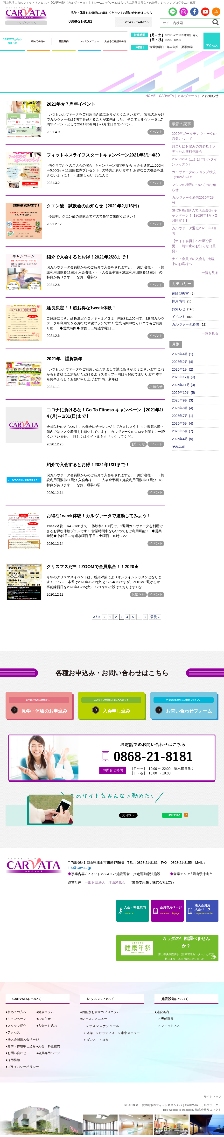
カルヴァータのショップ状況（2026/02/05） (194, 174)
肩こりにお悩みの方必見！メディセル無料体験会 (194, 148)
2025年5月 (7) (182, 431)
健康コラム (46, 1013)
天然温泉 (167, 1020)
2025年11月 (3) (183, 385)
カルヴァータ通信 (185, 324)
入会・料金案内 (49, 1048)
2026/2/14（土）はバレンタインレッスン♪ (194, 161)
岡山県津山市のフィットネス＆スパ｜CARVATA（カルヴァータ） (178, 1107)
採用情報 (178, 301)
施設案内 (64, 41)
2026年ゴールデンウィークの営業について (194, 135)
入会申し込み (47, 1027)
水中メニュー (130, 1034)
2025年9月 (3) (182, 400)
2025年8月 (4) (182, 408)
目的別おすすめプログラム (101, 1013)
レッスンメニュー (89, 41)
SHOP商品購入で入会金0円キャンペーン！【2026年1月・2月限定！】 (194, 215)
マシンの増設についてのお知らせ (194, 187)
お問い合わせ (16, 1055)
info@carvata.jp (79, 870)
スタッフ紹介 (16, 1027)
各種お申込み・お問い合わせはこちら (112, 674)
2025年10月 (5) (183, 392)
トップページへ (26, 23)
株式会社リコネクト (208, 1111)
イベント (156, 132)
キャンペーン (16, 1020)
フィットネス (170, 1027)
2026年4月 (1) (182, 354)
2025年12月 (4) (183, 377)
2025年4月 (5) (182, 439)
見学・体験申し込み (21, 1048)
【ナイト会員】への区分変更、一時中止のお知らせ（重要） (194, 246)
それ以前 (178, 446)
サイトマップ (212, 1098)
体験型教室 (180, 293)
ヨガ (105, 1041)
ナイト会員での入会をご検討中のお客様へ (194, 261)
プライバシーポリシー (23, 1068)
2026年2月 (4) (182, 361)
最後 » (155, 619)
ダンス (91, 1041)
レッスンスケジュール (102, 1027)
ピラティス (107, 1034)
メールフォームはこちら (137, 22)
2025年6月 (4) (182, 423)
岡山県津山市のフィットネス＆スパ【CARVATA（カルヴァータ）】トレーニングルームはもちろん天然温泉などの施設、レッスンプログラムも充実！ (100, 2)
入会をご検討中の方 (115, 41)
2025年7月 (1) (182, 415)
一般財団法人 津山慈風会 (104, 884)
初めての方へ (38, 41)
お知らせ (156, 388)
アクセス (212, 45)
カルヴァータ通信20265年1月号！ (194, 230)
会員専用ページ (49, 1055)
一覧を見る (210, 272)
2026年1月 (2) (182, 369)
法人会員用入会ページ (23, 1041)
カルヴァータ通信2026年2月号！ (193, 199)
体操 (89, 1034)
